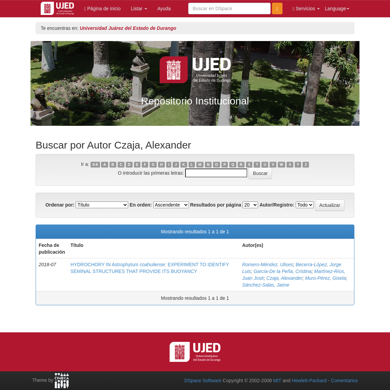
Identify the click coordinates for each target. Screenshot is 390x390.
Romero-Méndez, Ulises (267, 264)
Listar (139, 8)
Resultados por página (215, 205)
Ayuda (164, 8)
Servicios (306, 9)
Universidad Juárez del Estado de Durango (128, 28)
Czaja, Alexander (285, 278)
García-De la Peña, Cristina (282, 271)
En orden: (141, 205)
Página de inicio (102, 9)
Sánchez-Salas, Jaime (265, 285)
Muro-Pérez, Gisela (325, 278)
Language (337, 8)
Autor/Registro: (276, 205)
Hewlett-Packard (309, 380)
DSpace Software (202, 380)
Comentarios (344, 380)
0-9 (95, 164)
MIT (277, 380)
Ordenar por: (60, 205)
